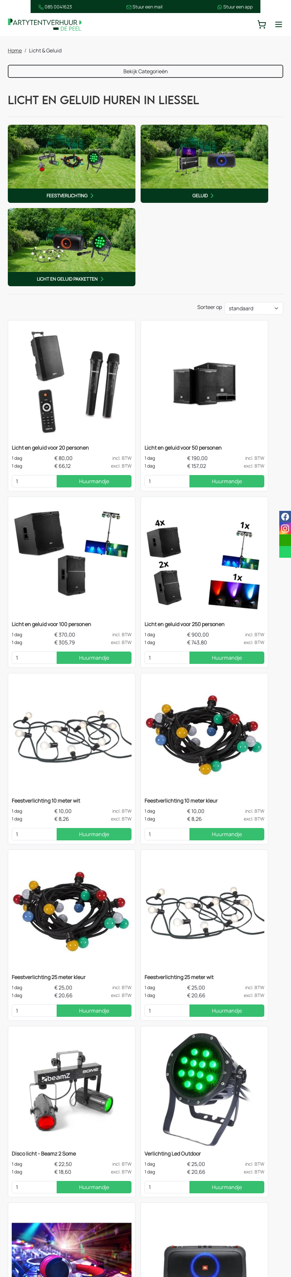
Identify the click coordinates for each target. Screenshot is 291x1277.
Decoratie (26, 1192)
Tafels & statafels (105, 1166)
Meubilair (25, 1153)
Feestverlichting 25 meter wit (139, 596)
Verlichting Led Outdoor (40, 733)
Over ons (165, 1166)
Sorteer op (209, 205)
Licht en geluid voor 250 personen (40, 448)
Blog (160, 1179)
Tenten (23, 1140)
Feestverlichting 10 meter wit (139, 444)
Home (15, 51)
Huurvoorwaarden (177, 1205)
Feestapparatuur (34, 1166)
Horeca (23, 1239)
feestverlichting (79, 1001)
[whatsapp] (285, 552)
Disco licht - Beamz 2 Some (231, 596)
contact (236, 1042)
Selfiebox (23, 871)
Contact (165, 1140)
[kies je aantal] (24, 340)
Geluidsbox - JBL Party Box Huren (238, 733)
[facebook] (227, 1242)
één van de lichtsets (98, 986)
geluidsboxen (36, 1001)
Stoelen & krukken (106, 1179)
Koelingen (96, 1205)
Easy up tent (99, 1153)
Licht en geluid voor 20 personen (50, 306)
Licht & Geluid (30, 1179)
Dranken (24, 1205)
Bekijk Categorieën (145, 72)
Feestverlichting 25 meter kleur (49, 596)
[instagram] (248, 1242)
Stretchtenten (102, 1140)
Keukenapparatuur (107, 1218)
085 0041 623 (260, 1166)
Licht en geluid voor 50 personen (144, 306)
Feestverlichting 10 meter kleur (235, 444)
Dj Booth (115, 871)
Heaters (94, 1192)
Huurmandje (64, 340)
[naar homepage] (47, 25)
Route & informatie (177, 1153)
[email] (285, 540)
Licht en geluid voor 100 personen (239, 306)
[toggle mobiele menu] (278, 25)
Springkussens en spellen (35, 1222)
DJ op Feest (118, 733)
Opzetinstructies (175, 1218)
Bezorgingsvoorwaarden (184, 1192)
